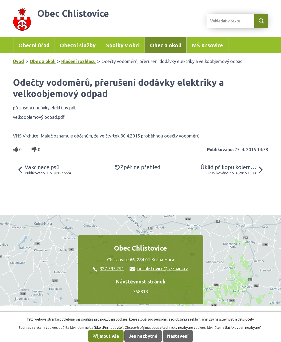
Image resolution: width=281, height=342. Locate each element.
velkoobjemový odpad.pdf (39, 117)
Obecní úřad (34, 45)
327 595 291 (108, 268)
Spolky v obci (123, 45)
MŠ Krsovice (207, 45)
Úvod (18, 61)
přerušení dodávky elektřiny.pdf (44, 107)
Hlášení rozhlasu (78, 61)
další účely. (246, 319)
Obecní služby (78, 45)
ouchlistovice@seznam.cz (159, 268)
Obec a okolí (166, 45)
